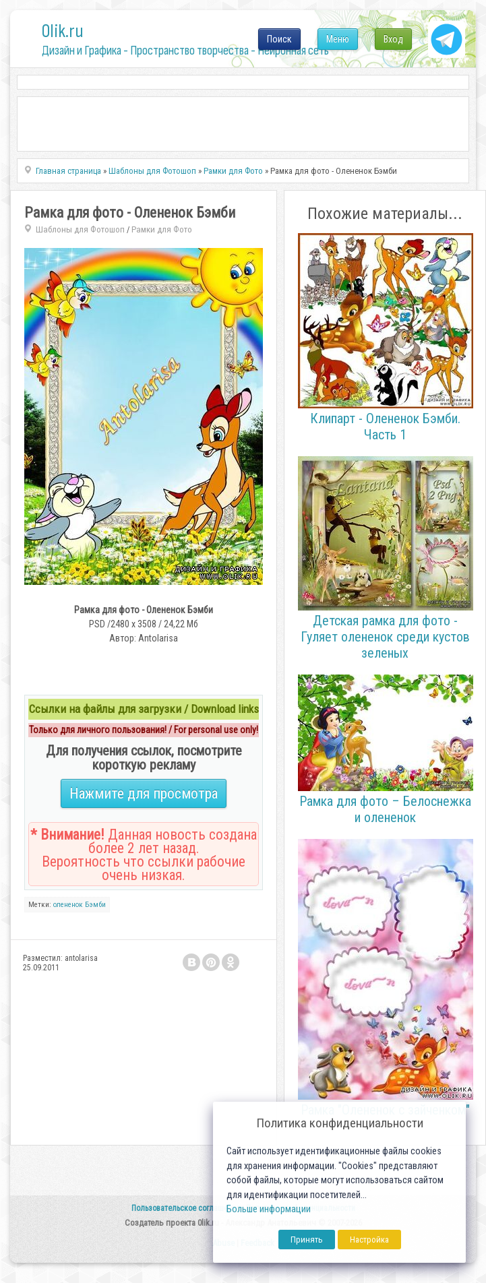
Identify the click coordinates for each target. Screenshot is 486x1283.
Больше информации (268, 1209)
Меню (337, 39)
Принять (307, 1239)
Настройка (369, 1239)
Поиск (279, 39)
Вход (393, 39)
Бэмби (95, 904)
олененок (68, 904)
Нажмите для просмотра (143, 793)
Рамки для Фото (161, 229)
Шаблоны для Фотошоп (80, 229)
